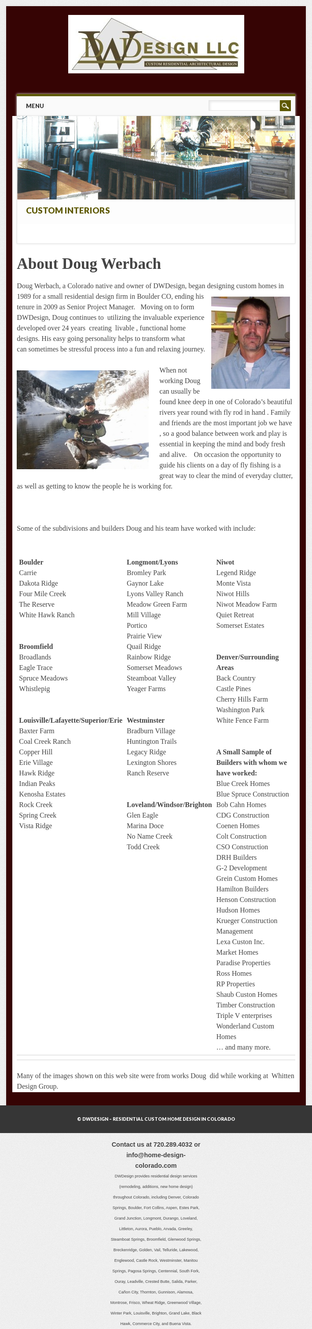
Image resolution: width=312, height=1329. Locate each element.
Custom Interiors (68, 210)
